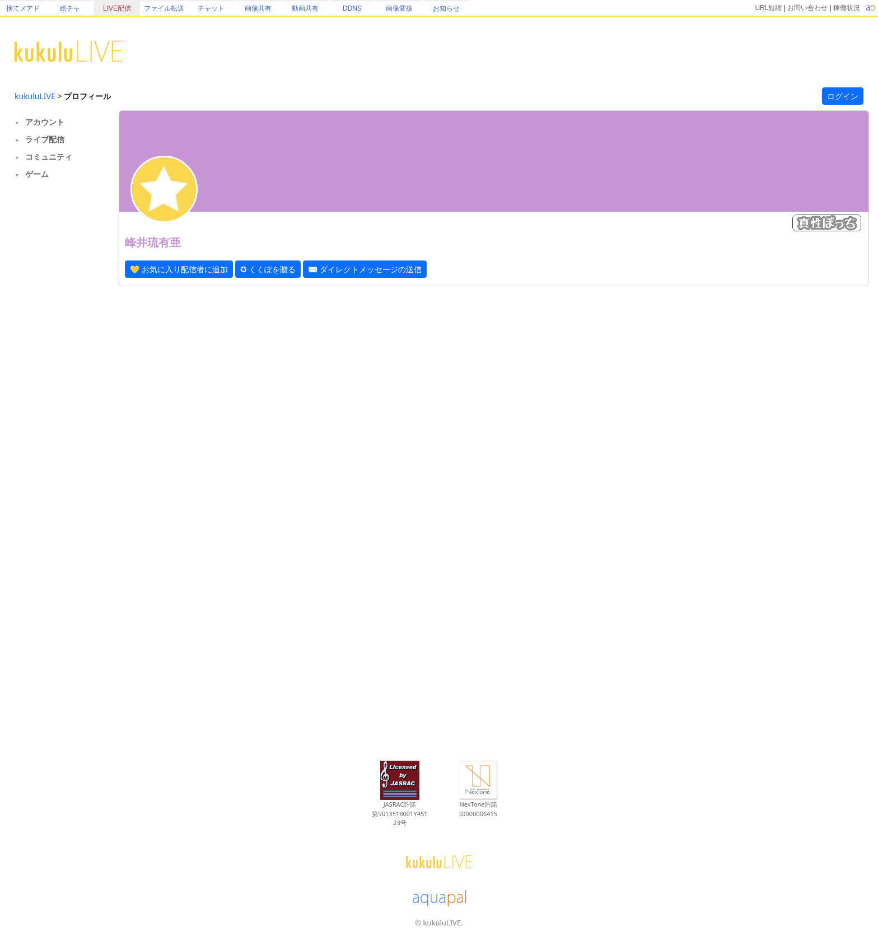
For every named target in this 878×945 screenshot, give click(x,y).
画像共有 (258, 8)
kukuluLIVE (35, 96)
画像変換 (399, 8)
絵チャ (70, 8)
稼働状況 (846, 8)
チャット (211, 8)
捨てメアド (23, 8)
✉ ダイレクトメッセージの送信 (365, 269)
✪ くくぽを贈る (268, 269)
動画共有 (305, 8)
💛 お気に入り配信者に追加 (179, 269)
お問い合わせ (807, 8)
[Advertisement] (59, 367)
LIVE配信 (117, 8)
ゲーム (37, 174)
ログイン (842, 96)
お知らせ (446, 8)
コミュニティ (48, 156)
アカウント (44, 122)
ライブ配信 (44, 139)
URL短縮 (768, 8)
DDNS (352, 8)
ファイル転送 (164, 8)
